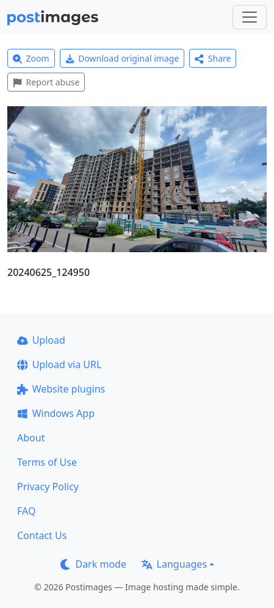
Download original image (122, 58)
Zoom (31, 58)
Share (213, 58)
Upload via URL (59, 364)
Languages (174, 564)
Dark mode (93, 564)
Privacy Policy (48, 486)
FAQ (26, 511)
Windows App (56, 413)
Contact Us (42, 535)
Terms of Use (47, 462)
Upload (41, 340)
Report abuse (46, 82)
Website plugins (61, 389)
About (31, 437)
